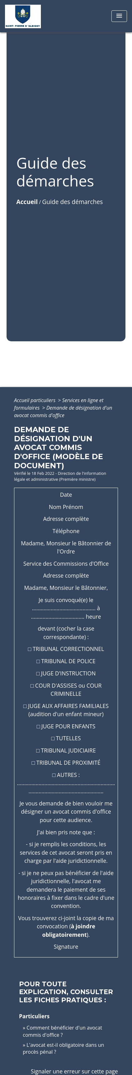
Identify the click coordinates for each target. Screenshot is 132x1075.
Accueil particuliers (35, 400)
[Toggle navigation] (119, 16)
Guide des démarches (72, 201)
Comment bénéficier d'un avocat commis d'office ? (62, 1031)
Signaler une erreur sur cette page (74, 1071)
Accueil (27, 201)
